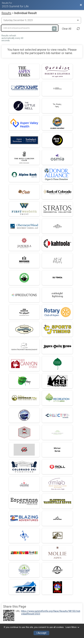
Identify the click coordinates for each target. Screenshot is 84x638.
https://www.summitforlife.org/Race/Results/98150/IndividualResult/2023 (50, 612)
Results (6, 13)
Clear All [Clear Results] (66, 28)
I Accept (41, 632)
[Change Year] (41, 20)
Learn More (73, 627)
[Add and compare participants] (29, 28)
